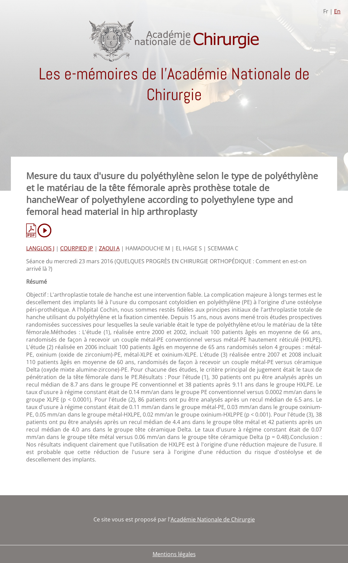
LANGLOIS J (40, 248)
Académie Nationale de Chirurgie (213, 519)
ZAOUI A (109, 248)
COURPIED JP (76, 248)
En (337, 11)
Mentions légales (174, 554)
